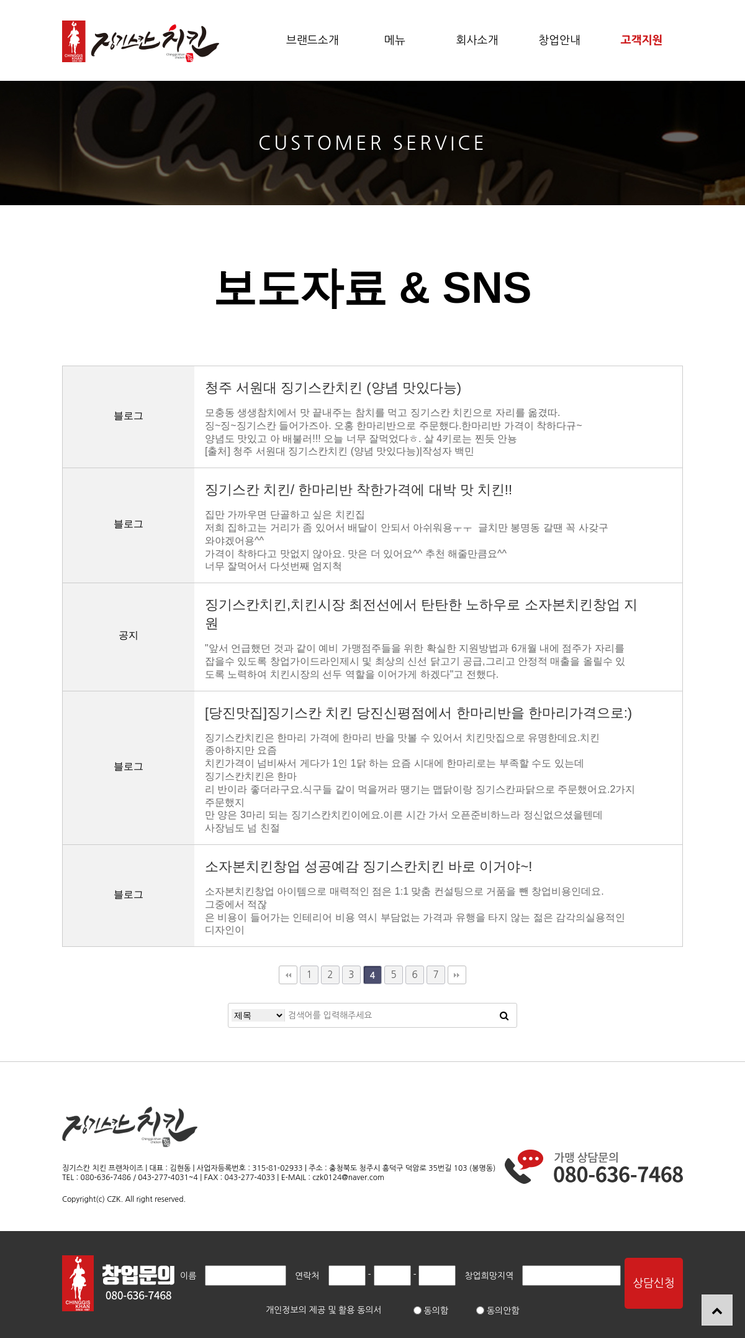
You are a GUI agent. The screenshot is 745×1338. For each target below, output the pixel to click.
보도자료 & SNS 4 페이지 (140, 41)
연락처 (307, 1275)
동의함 (430, 1310)
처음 (288, 975)
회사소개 (477, 40)
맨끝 (457, 975)
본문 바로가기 (0, 0)
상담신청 (654, 1283)
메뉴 (394, 40)
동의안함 (498, 1310)
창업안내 (559, 40)
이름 (188, 1275)
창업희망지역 (488, 1275)
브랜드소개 (312, 40)
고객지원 (642, 40)
